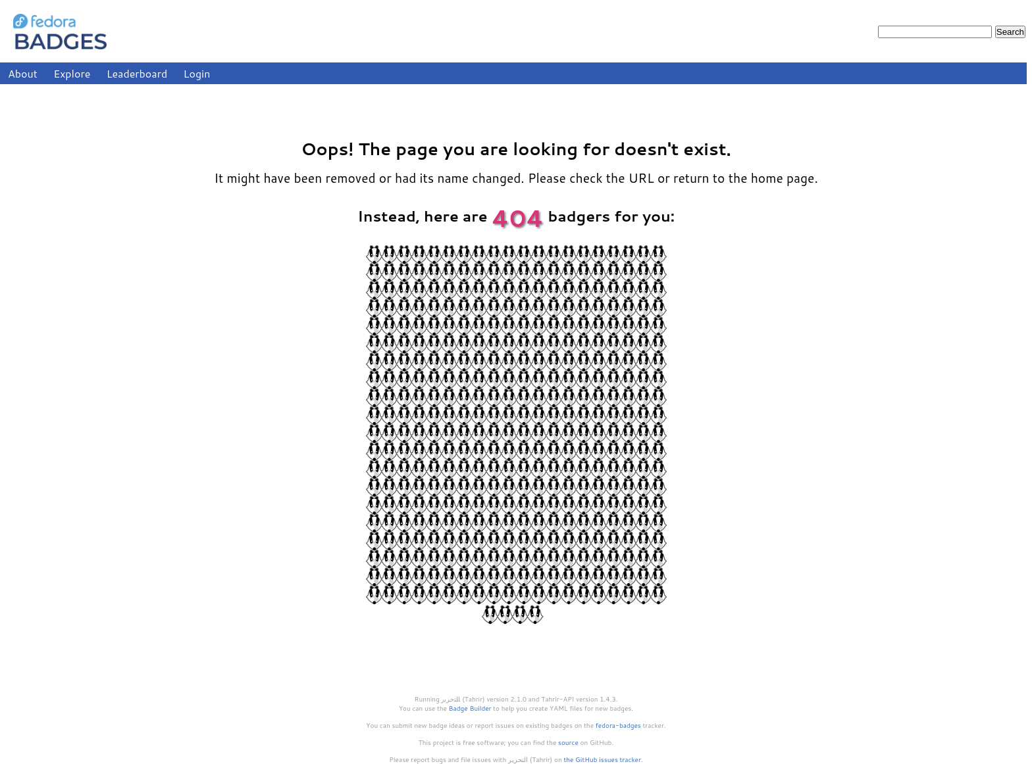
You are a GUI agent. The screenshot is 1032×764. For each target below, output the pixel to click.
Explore (71, 73)
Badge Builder (470, 708)
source (568, 742)
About (23, 73)
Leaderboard (137, 73)
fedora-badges (618, 725)
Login (197, 73)
